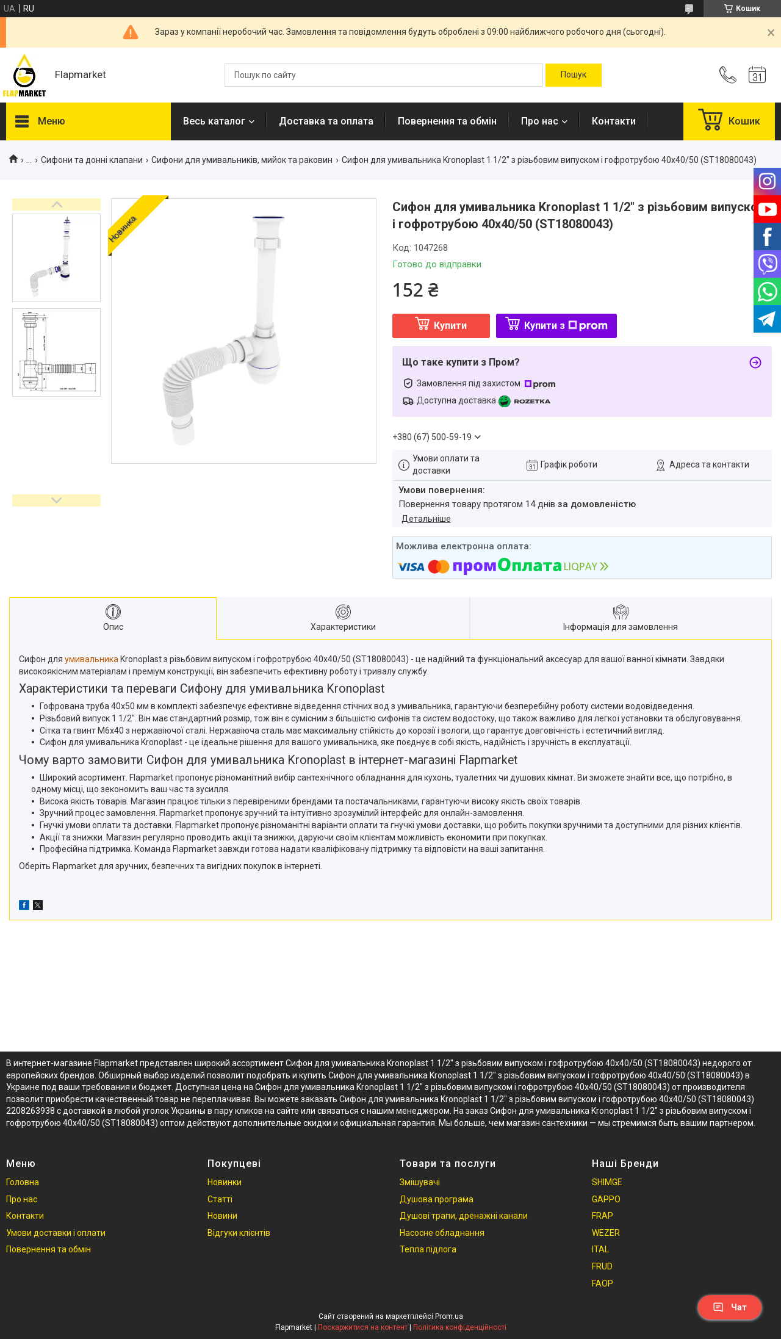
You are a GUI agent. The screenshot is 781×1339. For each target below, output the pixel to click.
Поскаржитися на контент (363, 1327)
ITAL (600, 1249)
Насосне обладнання (442, 1233)
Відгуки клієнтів (238, 1233)
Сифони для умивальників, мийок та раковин (242, 160)
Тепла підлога (428, 1249)
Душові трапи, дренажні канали (464, 1216)
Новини (222, 1216)
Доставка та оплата (326, 121)
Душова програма (436, 1199)
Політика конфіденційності (459, 1327)
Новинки (224, 1182)
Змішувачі (420, 1182)
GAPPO (606, 1199)
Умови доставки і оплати (56, 1233)
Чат (730, 1307)
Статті (219, 1199)
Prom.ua (449, 1316)
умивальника (91, 659)
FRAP (602, 1216)
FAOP (602, 1283)
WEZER (606, 1233)
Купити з (566, 325)
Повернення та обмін (447, 121)
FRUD (602, 1266)
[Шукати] (573, 75)
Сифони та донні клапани (92, 160)
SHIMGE (607, 1182)
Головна (22, 1182)
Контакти (614, 121)
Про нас (539, 121)
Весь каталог (214, 121)
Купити (450, 325)
